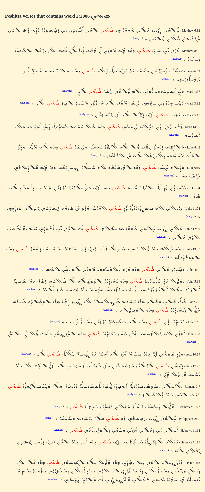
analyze (138, 37)
